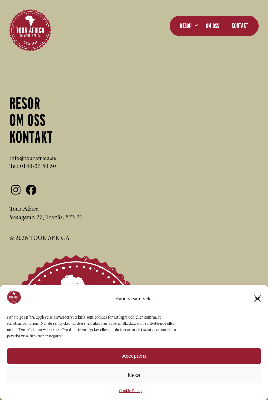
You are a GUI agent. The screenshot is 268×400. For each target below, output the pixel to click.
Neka (134, 375)
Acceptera (134, 356)
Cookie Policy (130, 391)
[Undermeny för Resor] (196, 25)
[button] (257, 298)
